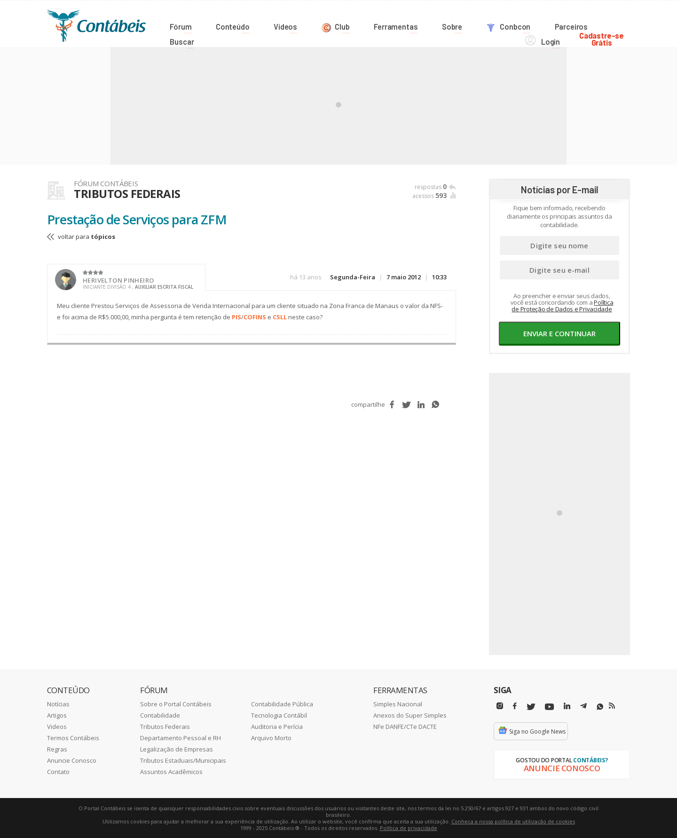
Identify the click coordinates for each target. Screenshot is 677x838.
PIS (236, 316)
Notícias (58, 703)
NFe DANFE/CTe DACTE (405, 726)
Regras (57, 748)
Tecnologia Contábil (279, 715)
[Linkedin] (567, 705)
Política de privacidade (408, 827)
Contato (58, 771)
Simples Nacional (397, 703)
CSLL (280, 316)
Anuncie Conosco (71, 760)
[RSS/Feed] (612, 705)
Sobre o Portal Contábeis (176, 703)
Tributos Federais (165, 726)
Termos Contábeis (73, 737)
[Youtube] (549, 706)
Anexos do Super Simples (410, 715)
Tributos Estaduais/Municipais (183, 760)
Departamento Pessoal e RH (180, 737)
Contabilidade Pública (282, 703)
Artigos (57, 715)
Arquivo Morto (271, 737)
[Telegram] (583, 706)
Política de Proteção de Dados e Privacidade (562, 305)
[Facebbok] (515, 705)
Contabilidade (160, 715)
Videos (57, 726)
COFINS (255, 316)
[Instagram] (500, 705)
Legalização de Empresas (176, 748)
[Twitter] (531, 706)
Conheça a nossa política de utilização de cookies (513, 820)
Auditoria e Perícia (277, 726)
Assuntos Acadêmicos (171, 771)
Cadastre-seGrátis (607, 24)
